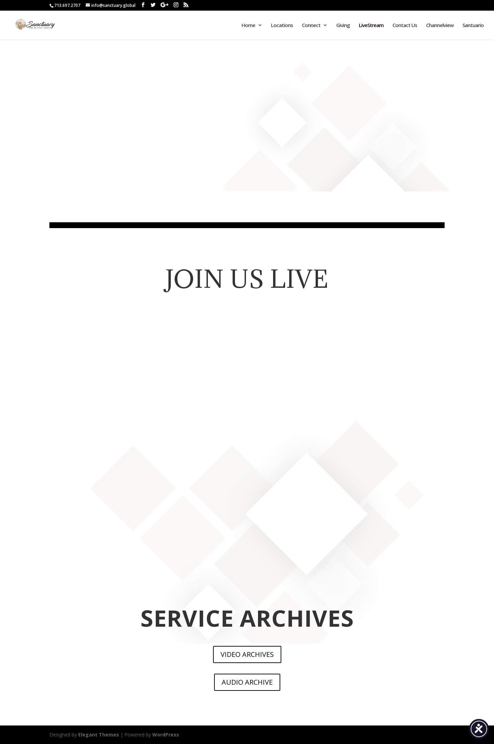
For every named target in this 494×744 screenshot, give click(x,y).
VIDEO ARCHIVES (247, 654)
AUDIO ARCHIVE (247, 682)
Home (248, 25)
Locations (282, 25)
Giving (343, 25)
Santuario (473, 25)
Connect (311, 25)
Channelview (440, 25)
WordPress (165, 734)
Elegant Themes (98, 734)
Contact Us (404, 25)
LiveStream (371, 25)
